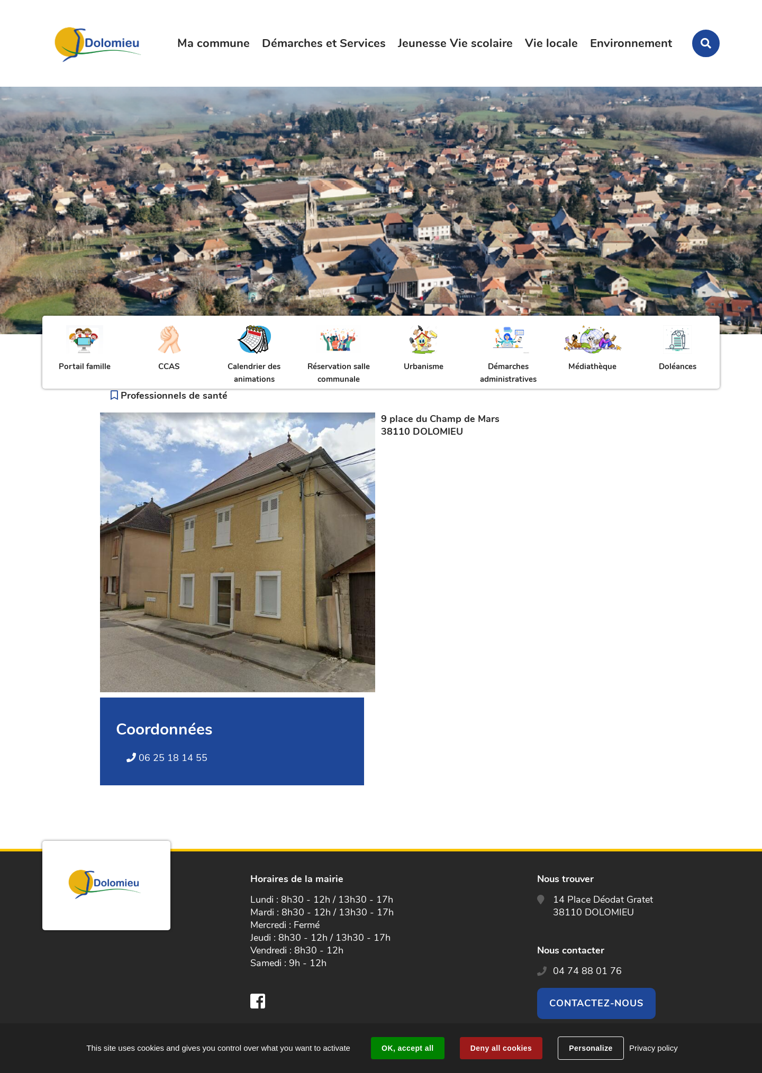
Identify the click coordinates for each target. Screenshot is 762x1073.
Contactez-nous (596, 1003)
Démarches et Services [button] (324, 43)
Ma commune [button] (213, 43)
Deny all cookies (501, 1048)
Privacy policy (653, 1047)
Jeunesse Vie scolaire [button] (455, 43)
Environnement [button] (631, 43)
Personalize (590, 1048)
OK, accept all (407, 1048)
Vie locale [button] (551, 43)
